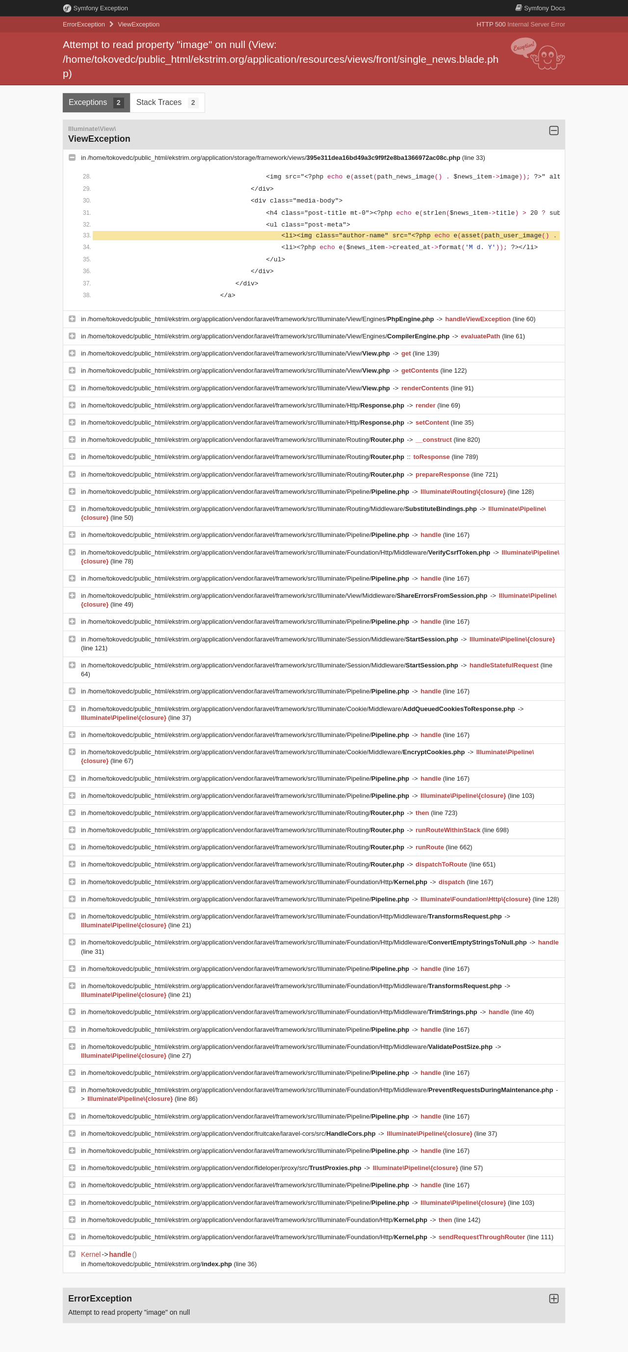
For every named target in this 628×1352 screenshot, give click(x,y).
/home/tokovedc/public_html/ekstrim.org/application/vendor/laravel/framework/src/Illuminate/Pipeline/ (249, 491)
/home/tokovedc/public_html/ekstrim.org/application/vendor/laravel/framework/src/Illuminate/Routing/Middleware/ (283, 508)
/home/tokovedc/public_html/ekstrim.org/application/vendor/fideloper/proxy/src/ (225, 1168)
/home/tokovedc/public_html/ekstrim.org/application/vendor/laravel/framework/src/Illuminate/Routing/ (247, 439)
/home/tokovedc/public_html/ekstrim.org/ (161, 1264)
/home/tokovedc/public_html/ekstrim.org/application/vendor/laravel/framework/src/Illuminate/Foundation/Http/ (258, 882)
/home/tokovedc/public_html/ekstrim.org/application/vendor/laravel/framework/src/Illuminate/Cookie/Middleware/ (302, 709)
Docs (540, 8)
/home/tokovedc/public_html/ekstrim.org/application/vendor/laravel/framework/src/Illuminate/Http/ (247, 405)
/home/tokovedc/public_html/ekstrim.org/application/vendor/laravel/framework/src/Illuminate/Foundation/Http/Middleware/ (290, 552)
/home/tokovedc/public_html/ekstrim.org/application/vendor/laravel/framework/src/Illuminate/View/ (240, 353)
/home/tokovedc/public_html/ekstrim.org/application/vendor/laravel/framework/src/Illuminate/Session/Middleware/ (274, 639)
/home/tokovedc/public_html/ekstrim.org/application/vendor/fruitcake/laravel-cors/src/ (232, 1133)
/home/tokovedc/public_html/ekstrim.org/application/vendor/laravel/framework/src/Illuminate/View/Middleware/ (288, 595)
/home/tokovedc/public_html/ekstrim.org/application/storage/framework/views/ (275, 157)
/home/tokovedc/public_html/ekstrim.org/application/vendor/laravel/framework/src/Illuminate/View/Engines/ (262, 319)
